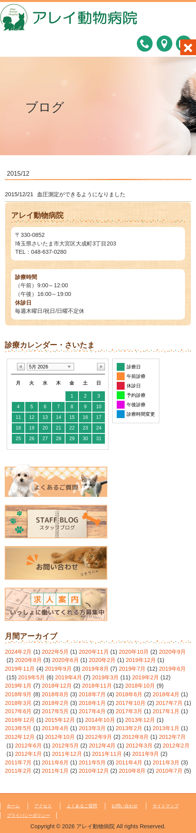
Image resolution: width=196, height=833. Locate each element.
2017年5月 (55, 711)
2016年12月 (20, 720)
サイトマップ (166, 805)
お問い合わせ (125, 805)
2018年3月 (18, 703)
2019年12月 (141, 660)
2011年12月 (67, 754)
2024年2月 (18, 652)
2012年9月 (98, 737)
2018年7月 (92, 694)
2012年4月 (102, 745)
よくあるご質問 (82, 805)
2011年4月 (129, 762)
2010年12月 (94, 771)
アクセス (43, 805)
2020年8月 (28, 660)
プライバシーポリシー (28, 815)
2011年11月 (107, 754)
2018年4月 (166, 694)
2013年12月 (140, 720)
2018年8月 (55, 694)
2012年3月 (139, 745)
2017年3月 (129, 711)
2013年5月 (18, 728)
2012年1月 (28, 754)
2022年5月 (55, 652)
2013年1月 (166, 728)
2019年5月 (31, 677)
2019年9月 (58, 669)
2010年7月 (169, 771)
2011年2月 (18, 771)
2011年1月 (55, 771)
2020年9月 (172, 652)
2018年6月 (129, 694)
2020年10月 (134, 652)
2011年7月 (18, 762)
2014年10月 (100, 720)
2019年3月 (105, 677)
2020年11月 (94, 652)
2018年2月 (55, 703)
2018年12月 (57, 685)
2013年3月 (92, 728)
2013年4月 (55, 728)
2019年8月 (95, 669)
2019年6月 (172, 669)
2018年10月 (140, 685)
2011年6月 (55, 762)
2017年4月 (92, 711)
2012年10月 (60, 737)
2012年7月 (172, 737)
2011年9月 (145, 754)
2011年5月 (92, 762)
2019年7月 (132, 669)
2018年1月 (92, 703)
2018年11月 (97, 685)
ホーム (13, 805)
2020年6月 (65, 660)
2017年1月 (166, 711)
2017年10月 (131, 703)
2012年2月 (176, 745)
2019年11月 (20, 669)
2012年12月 (20, 737)
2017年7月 (169, 703)
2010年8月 (132, 771)
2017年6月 (18, 711)
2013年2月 (129, 728)
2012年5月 (65, 745)
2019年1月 (18, 685)
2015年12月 (60, 720)
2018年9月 (18, 694)
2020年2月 (102, 660)
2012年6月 (28, 745)
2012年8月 (135, 737)
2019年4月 (68, 677)
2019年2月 (145, 677)
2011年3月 (166, 762)
